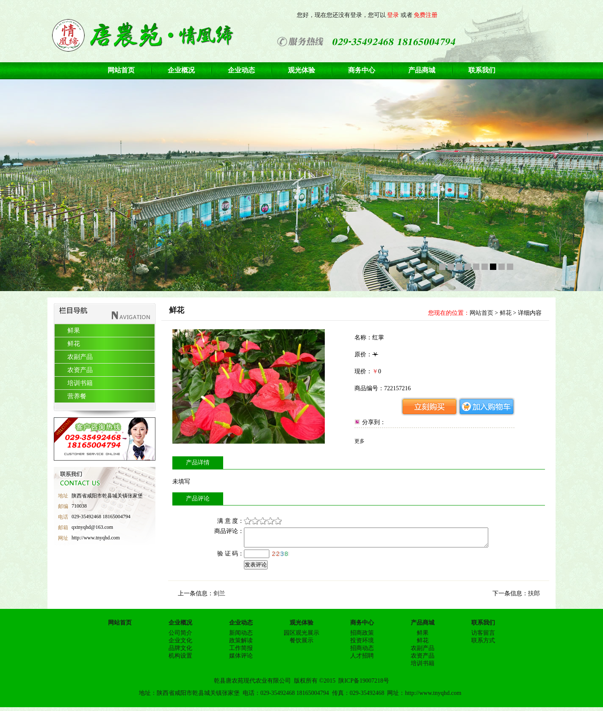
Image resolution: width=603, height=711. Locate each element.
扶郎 (534, 597)
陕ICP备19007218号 (363, 684)
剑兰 (219, 597)
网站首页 (481, 313)
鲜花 (506, 313)
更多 (359, 441)
